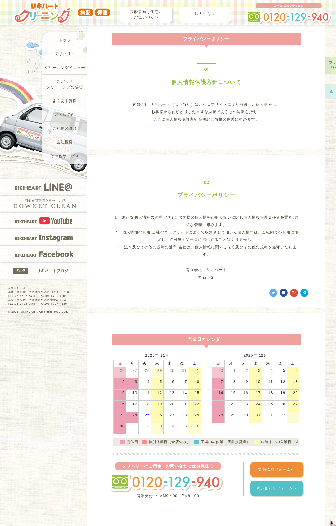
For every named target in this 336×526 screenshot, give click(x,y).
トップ (65, 40)
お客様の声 (65, 115)
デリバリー (65, 54)
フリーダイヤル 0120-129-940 (166, 482)
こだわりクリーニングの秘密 (65, 84)
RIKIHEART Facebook (43, 254)
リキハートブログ (43, 271)
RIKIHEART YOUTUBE (43, 220)
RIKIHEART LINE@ (43, 187)
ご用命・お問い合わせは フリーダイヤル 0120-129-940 (289, 13)
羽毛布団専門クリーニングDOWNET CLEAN (43, 204)
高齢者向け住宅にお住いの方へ (146, 14)
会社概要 (65, 142)
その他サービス (65, 156)
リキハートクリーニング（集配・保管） (62, 9)
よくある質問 (65, 101)
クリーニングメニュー (64, 68)
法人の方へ (205, 14)
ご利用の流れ (65, 128)
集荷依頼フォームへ (276, 469)
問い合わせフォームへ (276, 488)
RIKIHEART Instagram (43, 237)
